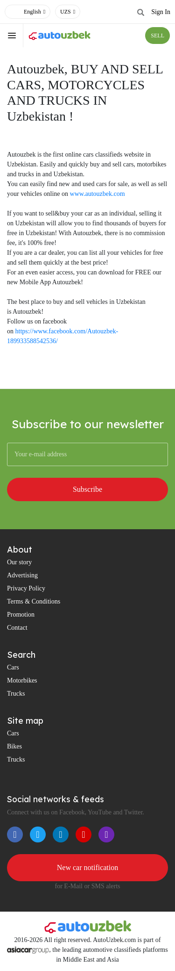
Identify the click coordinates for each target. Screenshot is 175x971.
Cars (13, 667)
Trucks (16, 693)
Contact (17, 627)
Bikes (14, 746)
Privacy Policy (26, 588)
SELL (157, 35)
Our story (19, 562)
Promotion (21, 614)
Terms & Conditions (33, 601)
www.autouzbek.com (97, 193)
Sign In (160, 11)
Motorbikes (22, 680)
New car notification (88, 867)
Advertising (22, 575)
